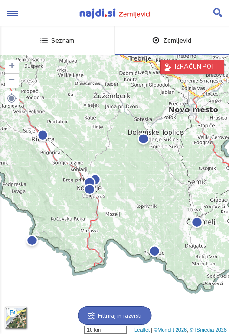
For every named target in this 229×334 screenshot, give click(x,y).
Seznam (57, 40)
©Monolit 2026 (170, 330)
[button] (12, 98)
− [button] (12, 81)
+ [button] (12, 67)
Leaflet (142, 330)
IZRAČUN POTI (196, 67)
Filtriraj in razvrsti (114, 316)
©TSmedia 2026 (208, 330)
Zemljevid (171, 40)
